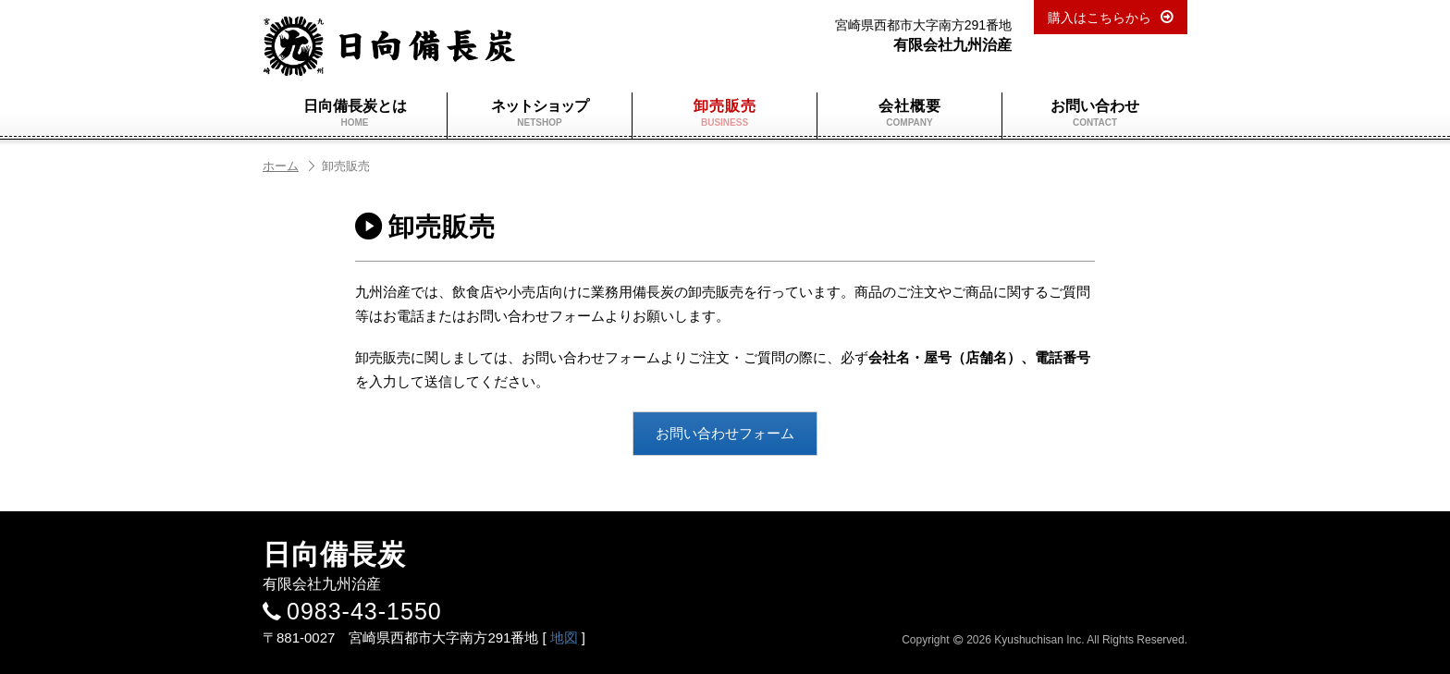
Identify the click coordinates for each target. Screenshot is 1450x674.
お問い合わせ (1094, 113)
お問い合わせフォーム (725, 433)
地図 (564, 637)
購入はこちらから (1099, 17)
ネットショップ (540, 113)
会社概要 (909, 113)
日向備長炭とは (355, 113)
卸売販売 (725, 113)
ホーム (290, 166)
